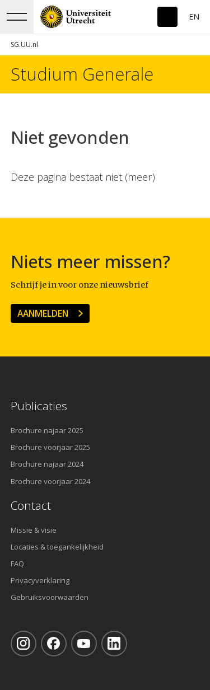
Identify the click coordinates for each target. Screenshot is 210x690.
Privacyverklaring (40, 580)
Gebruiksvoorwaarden (49, 597)
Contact (31, 506)
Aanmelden (42, 313)
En (194, 16)
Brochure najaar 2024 (47, 464)
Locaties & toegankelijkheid (57, 547)
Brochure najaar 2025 (47, 430)
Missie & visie (34, 530)
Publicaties (39, 406)
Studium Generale (82, 74)
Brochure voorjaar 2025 (50, 447)
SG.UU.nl (24, 44)
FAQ (17, 563)
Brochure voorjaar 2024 (50, 481)
